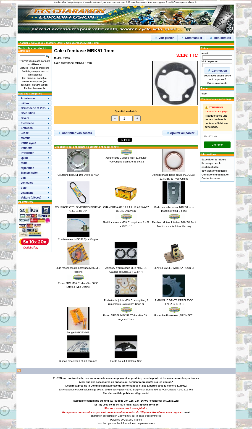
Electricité (27, 123)
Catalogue (37, 43)
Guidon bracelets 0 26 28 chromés (78, 361)
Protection (27, 152)
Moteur (50, 43)
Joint (60, 43)
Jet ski (25, 133)
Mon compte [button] (220, 37)
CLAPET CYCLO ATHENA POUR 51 (173, 268)
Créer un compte (217, 83)
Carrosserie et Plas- (34, 108)
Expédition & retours (214, 159)
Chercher (217, 144)
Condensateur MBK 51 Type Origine (78, 239)
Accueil (24, 43)
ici (196, 2)
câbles (25, 103)
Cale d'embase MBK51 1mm (83, 43)
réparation (27, 168)
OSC (126, 419)
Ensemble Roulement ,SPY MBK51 (174, 315)
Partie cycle (28, 143)
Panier (205, 88)
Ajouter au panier (180, 133)
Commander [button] (191, 37)
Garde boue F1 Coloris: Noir (126, 361)
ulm (23, 177)
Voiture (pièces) (31, 197)
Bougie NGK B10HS (78, 332)
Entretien (27, 128)
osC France (135, 419)
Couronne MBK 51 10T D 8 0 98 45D (78, 174)
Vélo (23, 187)
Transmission (29, 172)
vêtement (27, 192)
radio (24, 163)
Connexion (217, 70)
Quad (24, 158)
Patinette (26, 148)
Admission (28, 98)
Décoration (28, 113)
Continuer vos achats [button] (74, 133)
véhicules (27, 182)
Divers (25, 118)
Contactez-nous (211, 178)
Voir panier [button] (164, 37)
